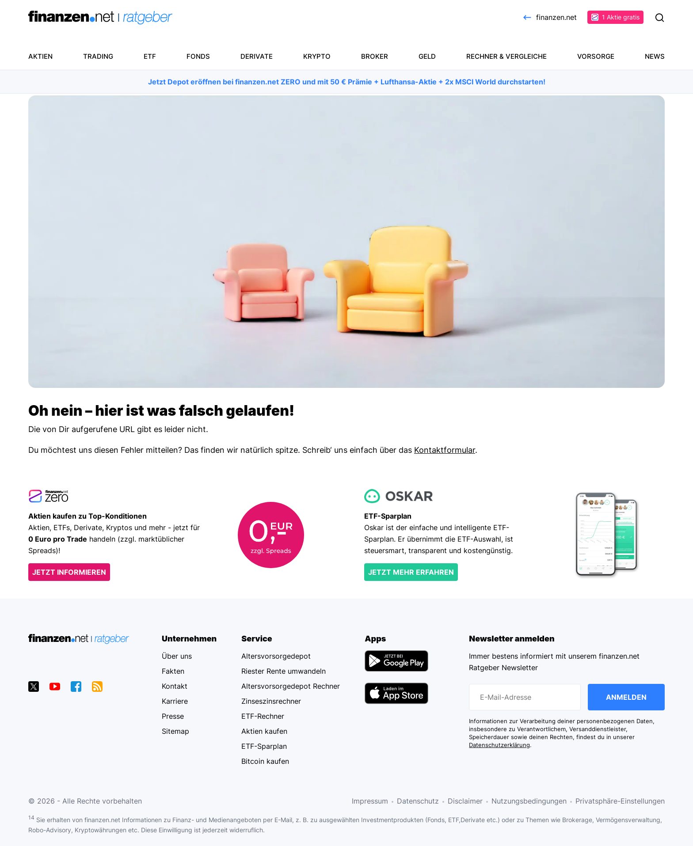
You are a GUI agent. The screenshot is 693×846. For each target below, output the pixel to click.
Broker (374, 56)
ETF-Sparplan (264, 746)
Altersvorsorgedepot (276, 656)
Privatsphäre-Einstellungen (620, 801)
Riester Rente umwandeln (283, 671)
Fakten (173, 671)
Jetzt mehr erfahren (411, 572)
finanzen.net (549, 17)
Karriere (175, 701)
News (655, 56)
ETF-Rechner (262, 716)
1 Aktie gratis (615, 17)
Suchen (659, 17)
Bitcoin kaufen (265, 761)
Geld (427, 56)
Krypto (317, 56)
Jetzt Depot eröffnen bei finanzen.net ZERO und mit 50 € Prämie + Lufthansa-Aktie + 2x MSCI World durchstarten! (346, 81)
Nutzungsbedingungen (529, 801)
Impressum (370, 801)
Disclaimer (465, 801)
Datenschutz (418, 801)
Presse (173, 716)
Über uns (177, 656)
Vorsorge (595, 56)
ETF (150, 56)
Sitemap (175, 731)
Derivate (256, 56)
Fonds (198, 56)
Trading (98, 56)
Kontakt (174, 686)
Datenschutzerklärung (499, 745)
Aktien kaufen (264, 731)
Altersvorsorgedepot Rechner (290, 686)
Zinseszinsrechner (271, 701)
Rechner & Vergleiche (506, 56)
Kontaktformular (444, 450)
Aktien (40, 56)
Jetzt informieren (69, 572)
